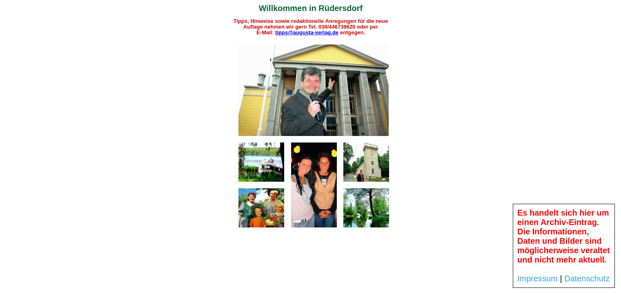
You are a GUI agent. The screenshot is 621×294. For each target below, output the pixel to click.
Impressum (537, 278)
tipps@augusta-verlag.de (306, 32)
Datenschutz (587, 278)
